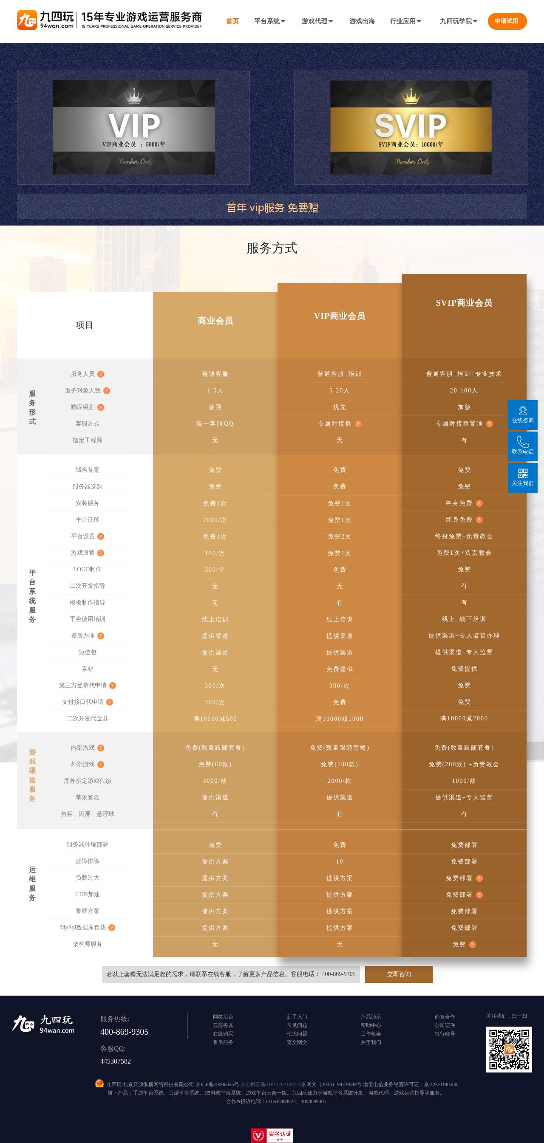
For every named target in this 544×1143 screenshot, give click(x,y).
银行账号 (445, 1034)
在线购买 (223, 1034)
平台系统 (270, 21)
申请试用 (506, 21)
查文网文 (297, 1042)
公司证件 (445, 1025)
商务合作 (445, 1017)
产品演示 (371, 1017)
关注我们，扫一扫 (506, 1016)
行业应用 (406, 21)
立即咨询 (399, 974)
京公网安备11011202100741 (271, 1084)
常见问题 (297, 1025)
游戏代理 (318, 21)
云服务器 (223, 1025)
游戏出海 (362, 21)
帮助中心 (371, 1025)
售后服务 (223, 1042)
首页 (232, 21)
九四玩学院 (459, 21)
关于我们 (371, 1042)
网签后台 (223, 1017)
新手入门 (297, 1017)
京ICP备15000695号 (217, 1084)
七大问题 (297, 1034)
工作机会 (371, 1034)
